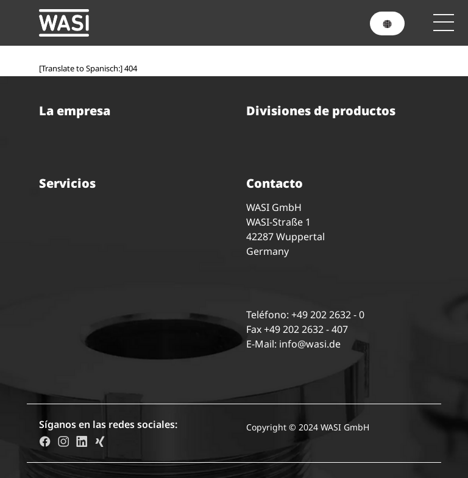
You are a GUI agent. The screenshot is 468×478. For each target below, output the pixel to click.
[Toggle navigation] (443, 22)
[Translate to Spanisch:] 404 (88, 68)
